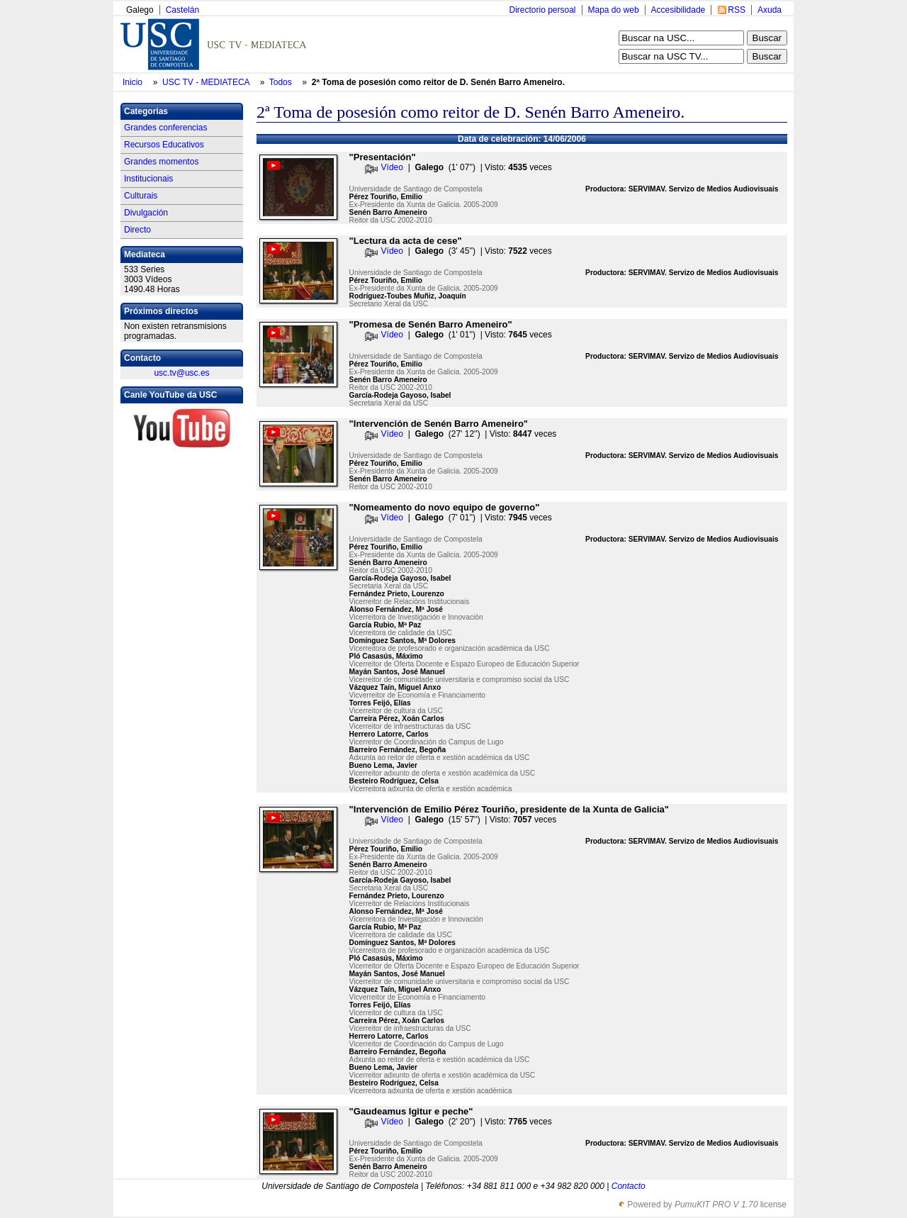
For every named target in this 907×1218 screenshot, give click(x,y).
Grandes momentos (161, 162)
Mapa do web (613, 10)
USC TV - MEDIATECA (207, 82)
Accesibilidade (678, 10)
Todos (281, 82)
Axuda (769, 10)
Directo (137, 230)
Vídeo (392, 167)
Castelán (182, 10)
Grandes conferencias (165, 128)
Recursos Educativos (164, 145)
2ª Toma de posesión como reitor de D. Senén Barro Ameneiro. (438, 82)
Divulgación (146, 213)
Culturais (140, 196)
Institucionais (148, 179)
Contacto (629, 1186)
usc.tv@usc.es (181, 373)
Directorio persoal (542, 10)
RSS (736, 10)
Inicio (134, 82)
